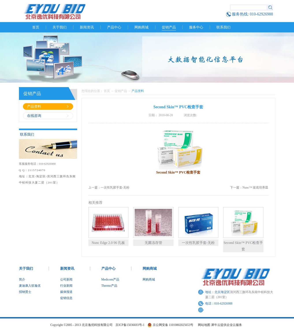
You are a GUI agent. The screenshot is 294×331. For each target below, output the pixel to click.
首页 (35, 27)
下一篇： (249, 187)
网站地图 (203, 325)
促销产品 (121, 91)
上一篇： (109, 187)
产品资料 (138, 91)
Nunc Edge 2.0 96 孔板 (108, 243)
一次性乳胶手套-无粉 (198, 243)
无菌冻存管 (153, 243)
